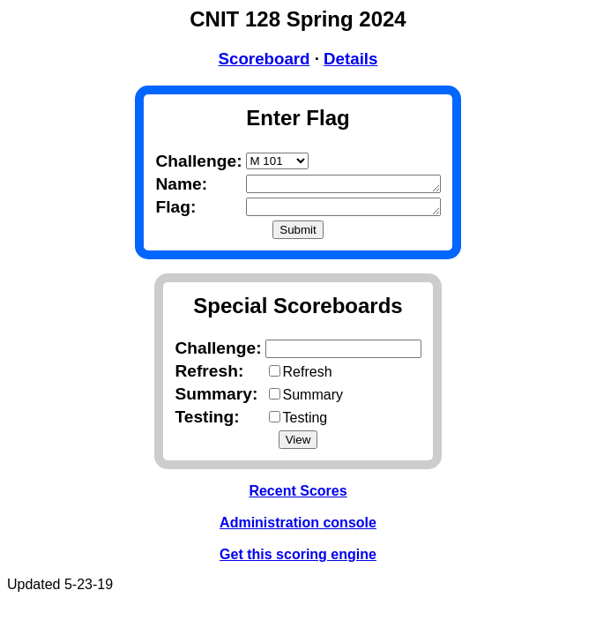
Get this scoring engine (298, 557)
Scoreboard (264, 58)
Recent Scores (297, 494)
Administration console (298, 526)
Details (350, 58)
